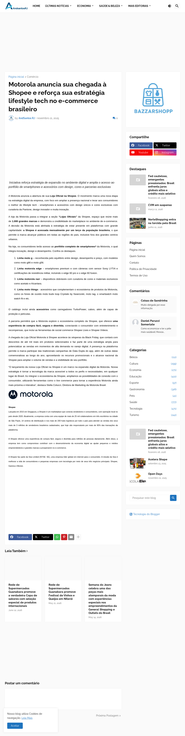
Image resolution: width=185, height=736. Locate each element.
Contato (134, 262)
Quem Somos (137, 256)
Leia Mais (27, 717)
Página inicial (16, 77)
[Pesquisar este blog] (149, 498)
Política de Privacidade (143, 269)
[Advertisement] (92, 42)
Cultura (153, 364)
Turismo (153, 415)
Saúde (153, 402)
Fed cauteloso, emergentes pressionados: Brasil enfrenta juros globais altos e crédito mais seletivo (161, 185)
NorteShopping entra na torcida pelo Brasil (162, 221)
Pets (153, 396)
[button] (169, 6)
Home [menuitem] (36, 6)
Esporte (153, 383)
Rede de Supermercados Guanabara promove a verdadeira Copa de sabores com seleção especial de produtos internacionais (22, 595)
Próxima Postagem (107, 715)
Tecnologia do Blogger (145, 514)
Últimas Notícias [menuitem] (57, 6)
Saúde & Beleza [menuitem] (109, 6)
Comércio (32, 77)
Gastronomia (153, 389)
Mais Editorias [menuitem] (138, 6)
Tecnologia (153, 409)
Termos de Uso (138, 275)
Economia (153, 370)
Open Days (155, 473)
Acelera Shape (157, 459)
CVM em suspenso (160, 205)
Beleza (153, 357)
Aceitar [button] (15, 725)
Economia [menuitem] (84, 6)
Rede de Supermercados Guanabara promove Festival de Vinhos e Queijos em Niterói (62, 592)
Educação (153, 376)
